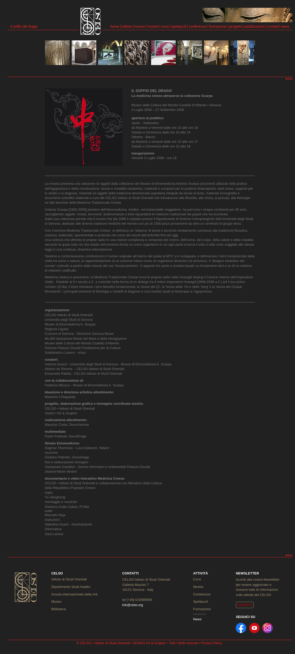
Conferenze (201, 594)
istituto (127, 26)
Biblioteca (58, 609)
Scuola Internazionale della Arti (74, 594)
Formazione (202, 609)
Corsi (197, 579)
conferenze (198, 26)
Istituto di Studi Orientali (69, 579)
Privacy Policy (211, 643)
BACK (289, 78)
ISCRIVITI (244, 605)
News (197, 619)
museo (140, 26)
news (285, 26)
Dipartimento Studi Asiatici (70, 587)
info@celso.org (132, 605)
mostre (153, 26)
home (114, 26)
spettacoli (178, 26)
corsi (165, 26)
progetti (235, 26)
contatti (272, 26)
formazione (218, 26)
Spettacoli (200, 601)
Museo (56, 601)
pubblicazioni (254, 26)
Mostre (198, 587)
